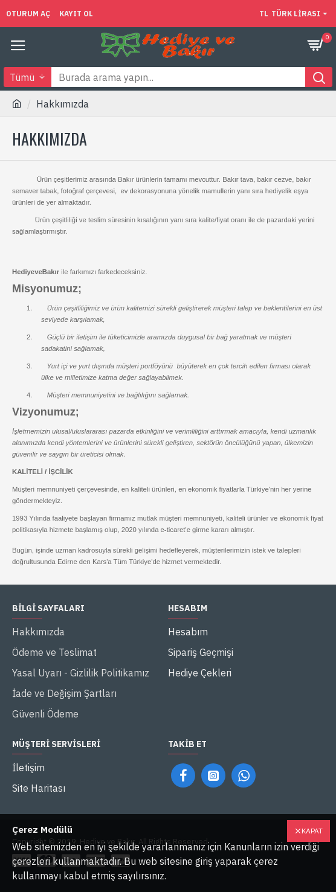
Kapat (312, 830)
